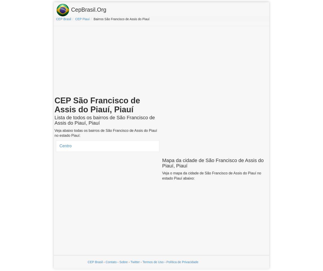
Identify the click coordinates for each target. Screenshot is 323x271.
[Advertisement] (161, 61)
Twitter (135, 262)
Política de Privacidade (182, 262)
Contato (111, 262)
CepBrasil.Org (81, 10)
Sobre (123, 262)
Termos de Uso (153, 262)
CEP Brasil (95, 262)
